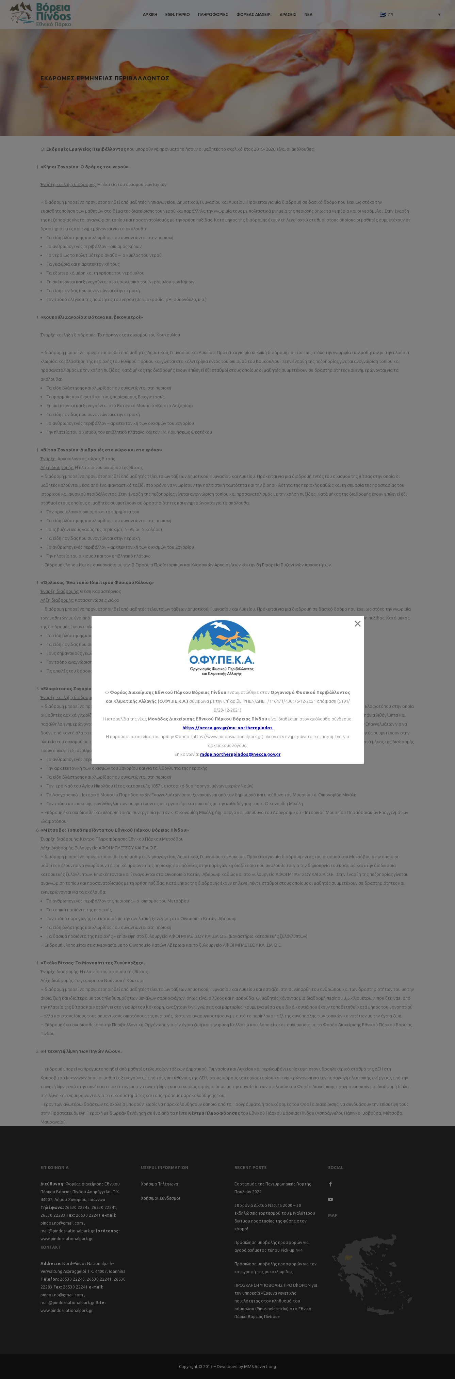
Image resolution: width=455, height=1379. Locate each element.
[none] (410, 14)
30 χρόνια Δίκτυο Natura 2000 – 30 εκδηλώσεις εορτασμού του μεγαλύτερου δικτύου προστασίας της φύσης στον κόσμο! (274, 1217)
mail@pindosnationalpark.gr (67, 1231)
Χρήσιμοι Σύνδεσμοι (160, 1198)
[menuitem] (410, 14)
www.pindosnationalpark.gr (66, 1238)
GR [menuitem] (390, 14)
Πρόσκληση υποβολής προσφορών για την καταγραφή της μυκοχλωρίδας (275, 1268)
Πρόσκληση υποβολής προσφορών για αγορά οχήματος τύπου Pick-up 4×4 (271, 1246)
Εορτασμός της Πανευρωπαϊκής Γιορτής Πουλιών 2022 (272, 1188)
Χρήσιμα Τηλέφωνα (159, 1184)
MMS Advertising (260, 1366)
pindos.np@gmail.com (61, 1223)
